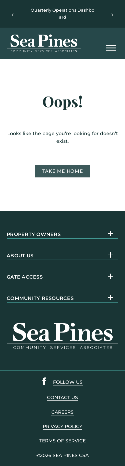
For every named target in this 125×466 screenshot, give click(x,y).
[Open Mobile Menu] (111, 48)
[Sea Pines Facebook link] (44, 382)
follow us (68, 382)
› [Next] (112, 14)
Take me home (62, 171)
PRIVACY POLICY (62, 426)
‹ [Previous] (12, 14)
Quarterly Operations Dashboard (62, 13)
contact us (62, 397)
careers (62, 412)
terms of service (62, 441)
